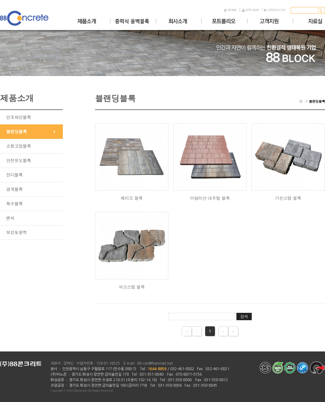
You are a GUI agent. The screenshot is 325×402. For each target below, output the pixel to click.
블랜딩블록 (16, 131)
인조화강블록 (18, 117)
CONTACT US (274, 10)
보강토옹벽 (16, 232)
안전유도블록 (18, 160)
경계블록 (14, 189)
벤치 (10, 218)
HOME (230, 10)
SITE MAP (250, 10)
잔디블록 (14, 175)
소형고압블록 (18, 146)
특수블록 (14, 203)
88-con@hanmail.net (155, 363)
